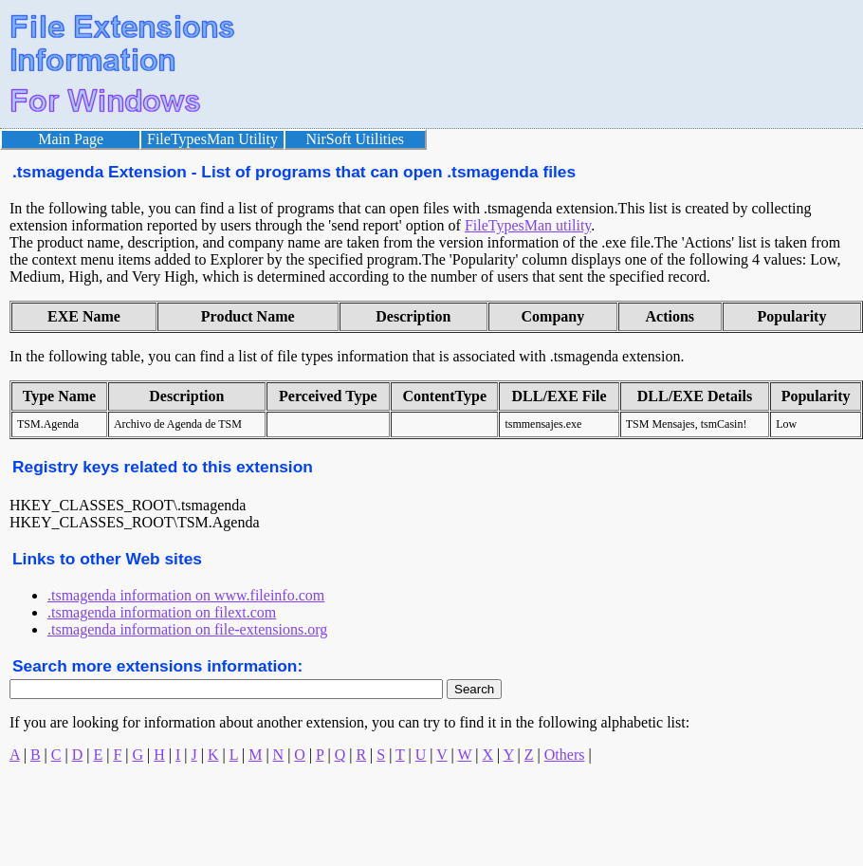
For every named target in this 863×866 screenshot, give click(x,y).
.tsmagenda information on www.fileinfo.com (185, 595)
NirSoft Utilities (355, 139)
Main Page (70, 139)
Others (564, 754)
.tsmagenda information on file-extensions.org (187, 629)
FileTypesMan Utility (212, 139)
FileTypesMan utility (528, 225)
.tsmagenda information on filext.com (161, 612)
